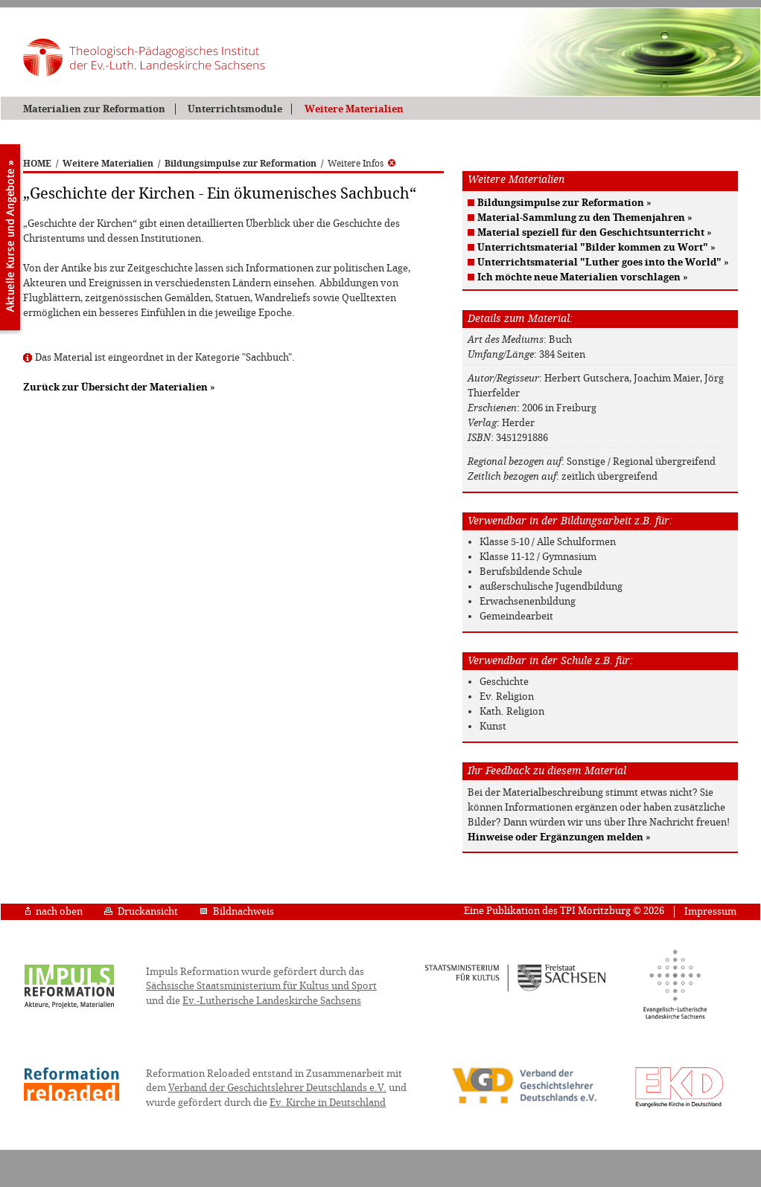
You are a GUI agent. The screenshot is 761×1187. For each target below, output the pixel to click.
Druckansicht (141, 911)
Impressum (710, 911)
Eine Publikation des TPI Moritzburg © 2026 (564, 910)
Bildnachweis (237, 911)
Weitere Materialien (354, 109)
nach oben (54, 911)
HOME (37, 163)
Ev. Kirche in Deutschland (328, 1102)
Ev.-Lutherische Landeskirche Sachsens (271, 1000)
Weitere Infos (361, 163)
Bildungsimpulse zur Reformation (240, 163)
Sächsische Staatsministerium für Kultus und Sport (261, 985)
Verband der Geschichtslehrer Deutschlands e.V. (277, 1087)
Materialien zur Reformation (94, 109)
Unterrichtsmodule (235, 109)
